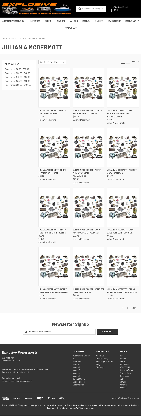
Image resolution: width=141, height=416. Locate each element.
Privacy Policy (102, 359)
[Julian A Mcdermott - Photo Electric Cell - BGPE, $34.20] (54, 148)
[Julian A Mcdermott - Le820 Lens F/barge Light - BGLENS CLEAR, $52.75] (54, 207)
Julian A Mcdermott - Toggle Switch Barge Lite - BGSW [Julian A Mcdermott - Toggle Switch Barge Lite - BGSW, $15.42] (87, 112)
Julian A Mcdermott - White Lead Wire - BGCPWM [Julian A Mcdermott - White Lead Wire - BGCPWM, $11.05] (52, 112)
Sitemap (100, 368)
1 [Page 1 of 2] (123, 62)
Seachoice (124, 376)
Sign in (118, 7)
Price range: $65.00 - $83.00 (17, 81)
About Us (100, 356)
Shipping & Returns (104, 362)
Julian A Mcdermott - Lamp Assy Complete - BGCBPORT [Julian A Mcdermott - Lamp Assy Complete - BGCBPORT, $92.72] (120, 232)
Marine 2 (61, 21)
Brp (121, 356)
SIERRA (123, 362)
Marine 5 (99, 21)
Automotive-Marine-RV (13, 21)
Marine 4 (86, 21)
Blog (98, 365)
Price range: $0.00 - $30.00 (17, 70)
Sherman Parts (126, 371)
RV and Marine (114, 21)
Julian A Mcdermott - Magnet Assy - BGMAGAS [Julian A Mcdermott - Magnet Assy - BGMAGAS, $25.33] (122, 172)
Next (135, 62)
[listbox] (56, 62)
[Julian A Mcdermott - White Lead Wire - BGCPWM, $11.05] (54, 88)
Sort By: (43, 62)
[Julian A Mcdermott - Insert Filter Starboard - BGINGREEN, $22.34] (54, 267)
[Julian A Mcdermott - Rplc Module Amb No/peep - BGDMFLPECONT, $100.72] (123, 88)
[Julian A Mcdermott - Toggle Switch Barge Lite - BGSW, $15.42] (88, 88)
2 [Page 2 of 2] (127, 62)
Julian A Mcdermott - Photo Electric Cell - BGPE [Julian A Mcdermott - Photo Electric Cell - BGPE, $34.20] (52, 172)
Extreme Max (71, 28)
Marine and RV (132, 21)
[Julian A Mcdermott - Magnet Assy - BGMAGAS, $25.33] (123, 148)
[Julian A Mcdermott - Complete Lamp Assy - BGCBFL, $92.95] (88, 267)
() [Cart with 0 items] (117, 10)
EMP (122, 379)
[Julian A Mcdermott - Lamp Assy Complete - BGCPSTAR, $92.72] (88, 207)
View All (123, 388)
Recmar (123, 359)
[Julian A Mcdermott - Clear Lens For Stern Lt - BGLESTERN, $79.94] (123, 267)
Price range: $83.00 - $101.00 (18, 85)
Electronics (34, 21)
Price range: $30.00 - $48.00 (17, 73)
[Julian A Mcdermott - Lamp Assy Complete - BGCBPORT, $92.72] (123, 207)
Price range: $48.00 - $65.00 (17, 77)
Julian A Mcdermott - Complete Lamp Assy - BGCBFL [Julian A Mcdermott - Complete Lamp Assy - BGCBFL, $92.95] (88, 291)
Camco (123, 382)
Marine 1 (49, 21)
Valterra (123, 385)
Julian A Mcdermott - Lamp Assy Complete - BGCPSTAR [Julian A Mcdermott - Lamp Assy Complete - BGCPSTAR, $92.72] (86, 232)
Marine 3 (74, 21)
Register (127, 7)
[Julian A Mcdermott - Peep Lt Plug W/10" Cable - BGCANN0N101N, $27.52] (88, 148)
